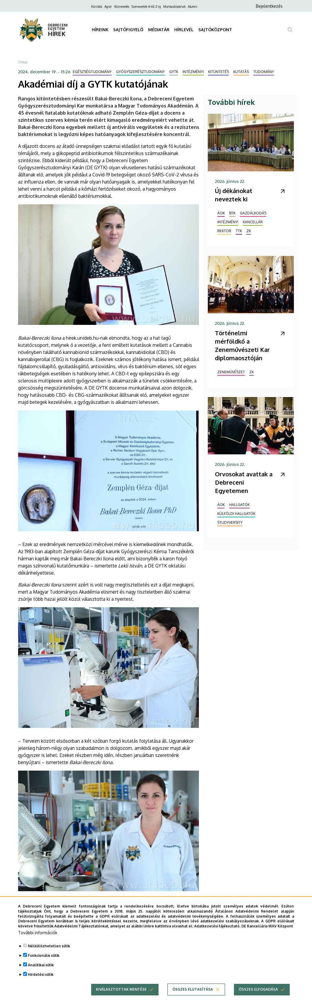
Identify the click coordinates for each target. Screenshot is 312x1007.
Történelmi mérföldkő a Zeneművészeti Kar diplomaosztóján (242, 345)
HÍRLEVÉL (184, 29)
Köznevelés (121, 6)
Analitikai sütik (41, 975)
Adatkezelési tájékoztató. (217, 936)
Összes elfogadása (258, 999)
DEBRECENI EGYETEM (58, 27)
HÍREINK (100, 29)
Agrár (108, 6)
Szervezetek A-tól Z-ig (146, 6)
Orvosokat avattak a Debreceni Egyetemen (244, 482)
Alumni (192, 6)
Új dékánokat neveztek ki (233, 195)
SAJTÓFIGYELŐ (128, 29)
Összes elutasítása (192, 999)
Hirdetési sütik (40, 984)
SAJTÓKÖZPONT (215, 29)
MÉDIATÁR (159, 29)
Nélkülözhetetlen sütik (49, 956)
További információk (37, 942)
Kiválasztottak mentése (121, 999)
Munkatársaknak (174, 6)
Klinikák (96, 6)
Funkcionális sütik (43, 965)
